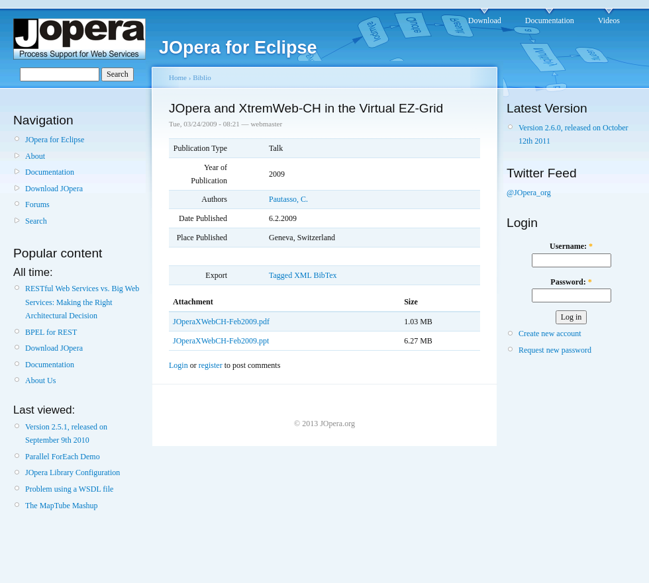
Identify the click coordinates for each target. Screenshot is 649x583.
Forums (37, 204)
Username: (571, 246)
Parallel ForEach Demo (62, 456)
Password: (570, 282)
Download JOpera (54, 188)
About (35, 156)
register (211, 365)
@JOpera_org (529, 192)
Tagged (280, 275)
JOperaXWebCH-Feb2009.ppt (221, 340)
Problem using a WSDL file (69, 489)
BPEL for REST (51, 332)
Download (484, 20)
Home (178, 77)
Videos (609, 20)
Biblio (202, 77)
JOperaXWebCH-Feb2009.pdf (221, 321)
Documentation (549, 20)
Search (36, 221)
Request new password (555, 350)
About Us (40, 380)
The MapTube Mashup (61, 505)
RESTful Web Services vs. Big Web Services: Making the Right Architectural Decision (82, 302)
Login (178, 365)
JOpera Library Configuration (72, 472)
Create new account (550, 333)
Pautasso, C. (288, 199)
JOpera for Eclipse (54, 139)
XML (302, 275)
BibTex (324, 275)
